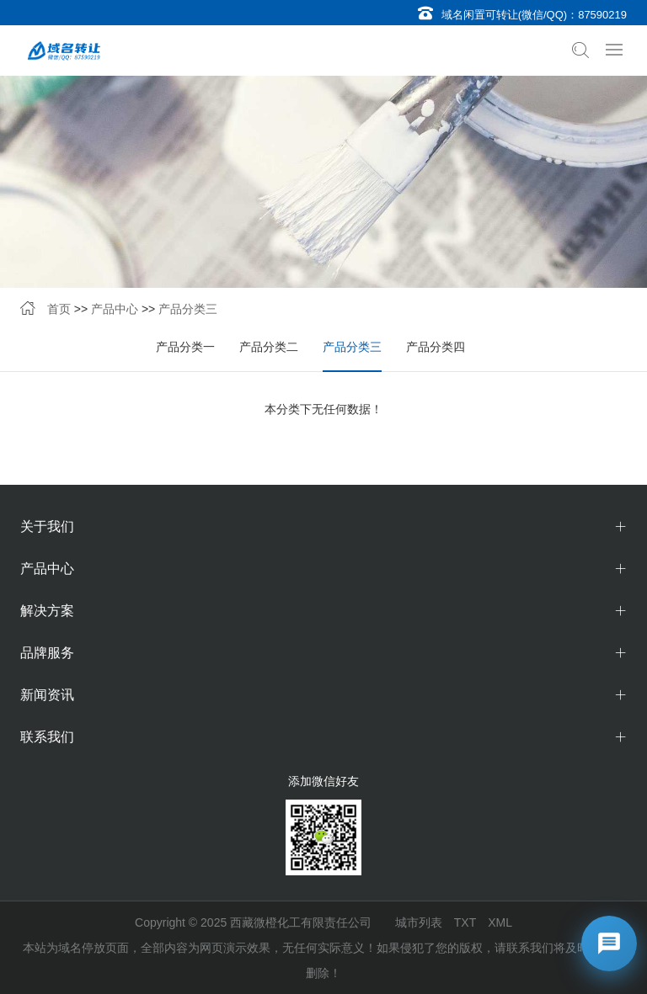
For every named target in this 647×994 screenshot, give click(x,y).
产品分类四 (435, 346)
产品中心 (114, 309)
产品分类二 (268, 346)
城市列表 (418, 922)
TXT (465, 922)
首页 (59, 309)
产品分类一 (185, 346)
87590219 (602, 14)
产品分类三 (187, 309)
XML (500, 922)
